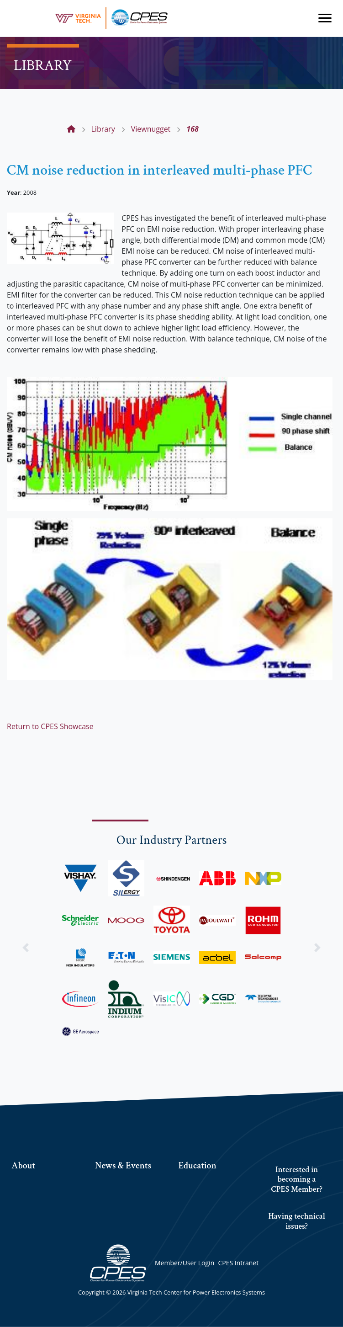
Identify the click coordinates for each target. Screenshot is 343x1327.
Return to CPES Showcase (50, 726)
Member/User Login (184, 1262)
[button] (26, 947)
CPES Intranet (238, 1262)
